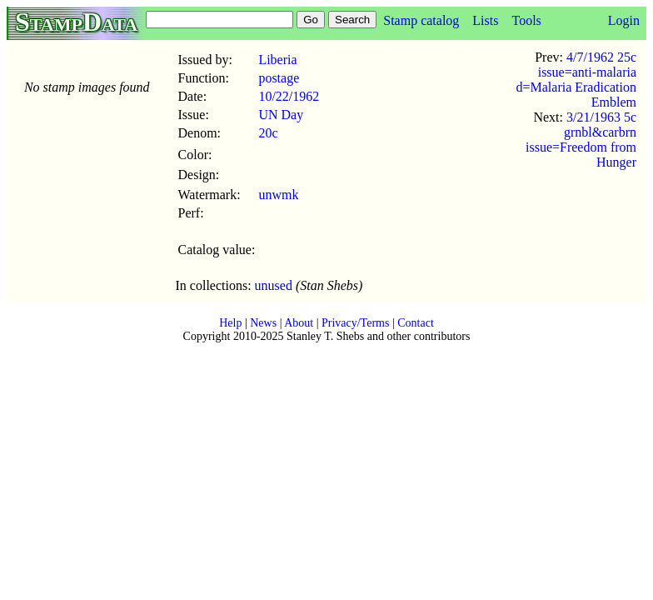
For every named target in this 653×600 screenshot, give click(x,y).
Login (624, 20)
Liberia (277, 59)
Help (230, 323)
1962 (305, 96)
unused (273, 285)
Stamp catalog (421, 20)
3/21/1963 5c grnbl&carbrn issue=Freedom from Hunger (581, 139)
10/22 (273, 96)
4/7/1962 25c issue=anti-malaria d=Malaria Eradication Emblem (576, 79)
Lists (485, 20)
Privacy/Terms (355, 323)
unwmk (278, 195)
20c (267, 133)
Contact (415, 323)
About (298, 323)
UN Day (280, 115)
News (263, 323)
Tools (526, 20)
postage (278, 78)
